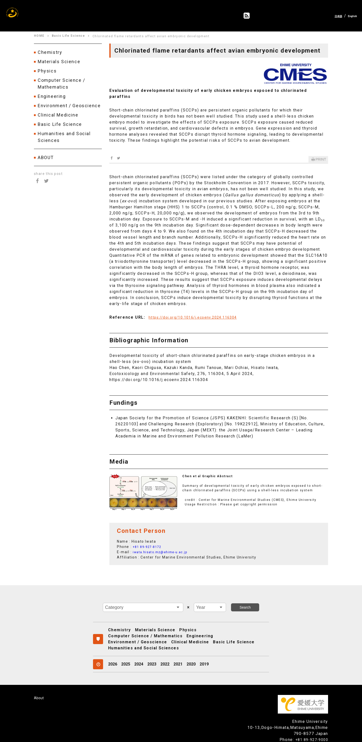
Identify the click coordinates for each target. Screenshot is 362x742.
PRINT (318, 154)
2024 (138, 653)
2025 (125, 653)
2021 (178, 653)
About (39, 687)
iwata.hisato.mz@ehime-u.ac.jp (163, 548)
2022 (164, 653)
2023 (151, 653)
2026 (112, 653)
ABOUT (46, 157)
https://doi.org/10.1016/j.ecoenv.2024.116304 (198, 313)
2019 (204, 653)
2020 (191, 653)
